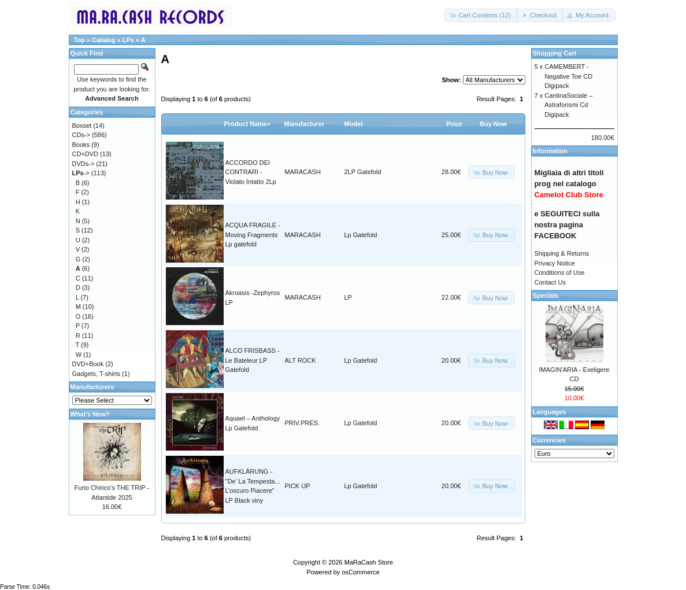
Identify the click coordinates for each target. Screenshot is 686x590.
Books (81, 144)
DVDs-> (83, 163)
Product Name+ (247, 123)
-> (81, 172)
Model (353, 123)
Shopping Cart (555, 53)
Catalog (103, 39)
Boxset (82, 125)
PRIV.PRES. (302, 422)
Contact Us (550, 282)
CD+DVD (85, 153)
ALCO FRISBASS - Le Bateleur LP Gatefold (252, 360)
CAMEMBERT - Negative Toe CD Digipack (568, 76)
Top (79, 39)
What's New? (90, 414)
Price (454, 123)
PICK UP (297, 485)
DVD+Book (88, 363)
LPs (128, 39)
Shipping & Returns (562, 253)
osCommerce (360, 572)
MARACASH (303, 171)
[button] (481, 15)
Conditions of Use (560, 272)
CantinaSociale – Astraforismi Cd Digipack (568, 105)
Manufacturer (304, 123)
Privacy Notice (555, 263)
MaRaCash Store (368, 562)
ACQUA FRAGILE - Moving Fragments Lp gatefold (252, 235)
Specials (546, 295)
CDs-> (81, 134)
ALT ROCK (300, 360)
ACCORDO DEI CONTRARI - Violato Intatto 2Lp (250, 172)
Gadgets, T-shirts (96, 373)
